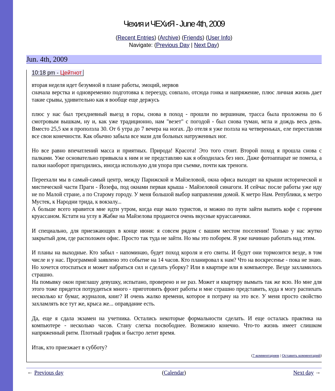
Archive (169, 38)
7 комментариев (266, 355)
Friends (193, 38)
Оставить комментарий (301, 355)
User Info (219, 38)
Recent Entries (136, 38)
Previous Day (172, 45)
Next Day (205, 45)
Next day (303, 373)
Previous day (48, 373)
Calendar (174, 373)
